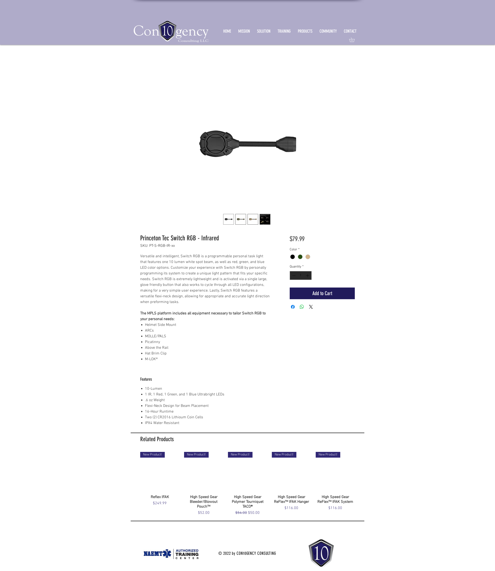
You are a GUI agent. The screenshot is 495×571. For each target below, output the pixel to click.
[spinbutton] (300, 275)
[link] (354, 39)
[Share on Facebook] (293, 307)
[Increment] (308, 275)
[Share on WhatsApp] (302, 307)
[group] (247, 484)
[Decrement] (293, 275)
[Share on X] (311, 307)
